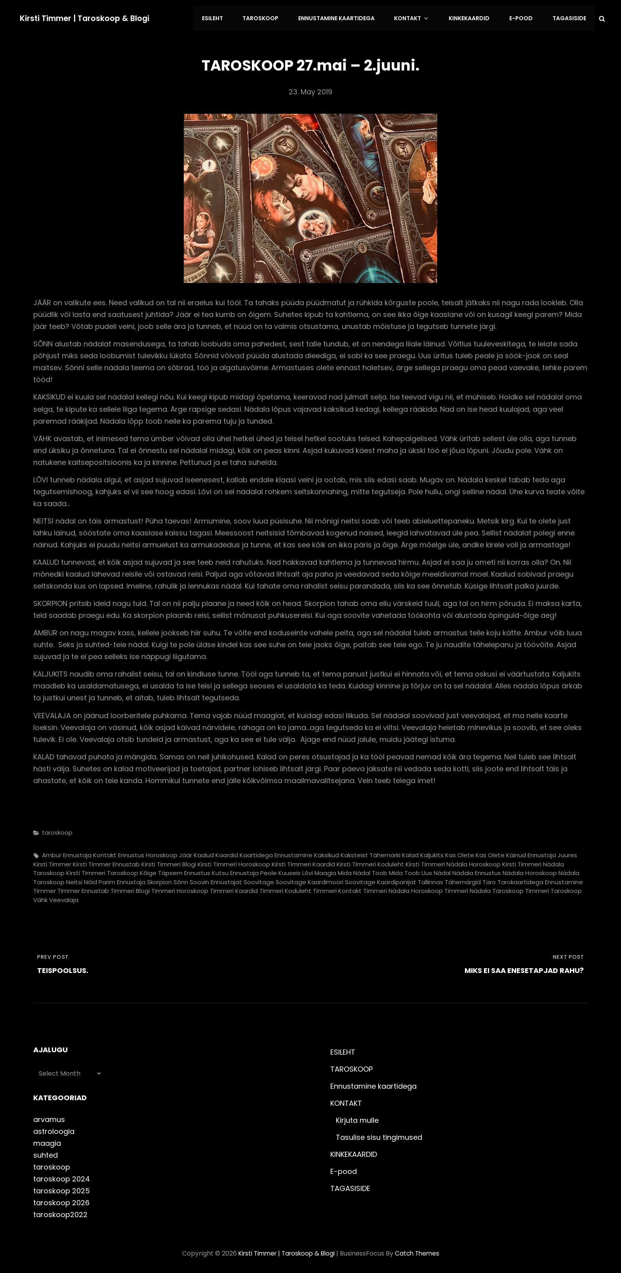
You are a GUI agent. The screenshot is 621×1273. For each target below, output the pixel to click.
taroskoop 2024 (61, 1176)
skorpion (159, 879)
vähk (40, 897)
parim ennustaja (122, 879)
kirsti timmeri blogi (168, 861)
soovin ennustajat (216, 879)
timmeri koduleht (285, 888)
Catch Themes (420, 1251)
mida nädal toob (362, 870)
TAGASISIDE (570, 17)
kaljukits (432, 853)
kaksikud (326, 853)
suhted (45, 1152)
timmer (44, 888)
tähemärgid (463, 879)
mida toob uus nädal (420, 870)
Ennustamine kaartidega (346, 17)
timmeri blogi (130, 888)
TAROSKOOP (272, 17)
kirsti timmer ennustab (106, 861)
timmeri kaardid (234, 888)
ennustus (131, 853)
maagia (325, 870)
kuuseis (289, 870)
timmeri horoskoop (179, 888)
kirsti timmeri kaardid (303, 861)
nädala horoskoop (530, 870)
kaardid (226, 853)
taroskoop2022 (60, 1212)
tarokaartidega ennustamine (540, 879)
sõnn (180, 879)
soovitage (259, 879)
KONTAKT (420, 17)
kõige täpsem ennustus (175, 870)
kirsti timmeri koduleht (370, 861)
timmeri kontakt (337, 888)
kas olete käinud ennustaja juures (526, 853)
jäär (185, 853)
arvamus (49, 1117)
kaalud (204, 853)
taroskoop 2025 (61, 1188)
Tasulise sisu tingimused (379, 1134)
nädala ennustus (476, 870)
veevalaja (63, 897)
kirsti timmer (52, 861)
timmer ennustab (83, 888)
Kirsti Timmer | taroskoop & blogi (87, 17)
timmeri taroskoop (553, 888)
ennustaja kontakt (89, 853)
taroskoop (57, 830)
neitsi (74, 879)
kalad (410, 853)
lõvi (307, 870)
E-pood (523, 17)
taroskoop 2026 (61, 1200)
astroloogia (53, 1128)
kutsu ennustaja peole (244, 870)
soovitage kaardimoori (309, 879)
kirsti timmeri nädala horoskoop (453, 861)
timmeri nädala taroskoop (484, 888)
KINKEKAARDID (473, 17)
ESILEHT (225, 17)
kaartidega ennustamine (276, 853)
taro (489, 879)
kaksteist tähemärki (370, 853)
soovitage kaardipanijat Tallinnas (394, 879)
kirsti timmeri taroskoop (102, 870)
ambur (51, 853)
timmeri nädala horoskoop (403, 888)
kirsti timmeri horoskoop (234, 861)
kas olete (459, 853)
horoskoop (161, 853)
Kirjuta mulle (357, 1117)
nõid (90, 879)
